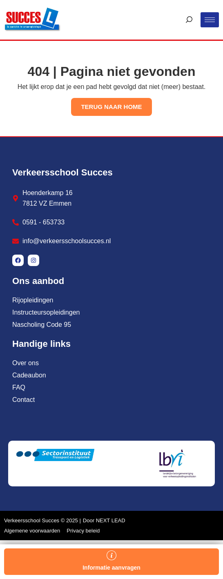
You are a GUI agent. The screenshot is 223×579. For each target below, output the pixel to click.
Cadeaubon (29, 375)
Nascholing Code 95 (41, 324)
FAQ (18, 387)
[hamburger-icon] (210, 19)
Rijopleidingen (33, 300)
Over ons (25, 362)
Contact (23, 399)
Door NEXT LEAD (104, 520)
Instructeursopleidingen (46, 312)
